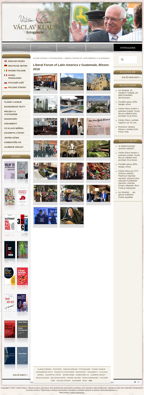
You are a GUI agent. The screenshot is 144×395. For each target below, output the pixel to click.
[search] (127, 59)
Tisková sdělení (99, 48)
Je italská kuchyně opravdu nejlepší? (126, 147)
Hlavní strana (40, 58)
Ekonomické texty (14, 107)
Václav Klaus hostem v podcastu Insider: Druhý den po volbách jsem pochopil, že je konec (129, 112)
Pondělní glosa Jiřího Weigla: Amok (127, 103)
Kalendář (128, 72)
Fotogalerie (128, 48)
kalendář (76, 380)
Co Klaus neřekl (14, 128)
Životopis (44, 48)
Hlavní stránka (16, 48)
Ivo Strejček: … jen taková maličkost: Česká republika (126, 194)
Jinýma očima (11, 138)
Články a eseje (13, 102)
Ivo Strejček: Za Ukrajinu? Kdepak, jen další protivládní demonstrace (128, 94)
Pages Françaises (90, 378)
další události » (131, 77)
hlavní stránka (45, 369)
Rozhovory (10, 119)
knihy (84, 380)
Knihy (71, 48)
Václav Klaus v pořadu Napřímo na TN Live (128, 121)
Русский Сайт (16, 83)
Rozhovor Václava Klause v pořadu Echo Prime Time (128, 129)
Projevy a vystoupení (64, 372)
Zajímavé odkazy (13, 147)
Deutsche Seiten (17, 66)
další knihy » (20, 375)
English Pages (16, 61)
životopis (57, 369)
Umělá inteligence (77, 392)
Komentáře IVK (12, 142)
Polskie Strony (17, 87)
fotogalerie (84, 369)
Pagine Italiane (17, 70)
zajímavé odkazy (97, 375)
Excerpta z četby (14, 133)
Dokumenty (10, 124)
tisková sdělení (70, 369)
